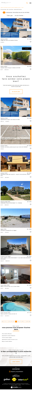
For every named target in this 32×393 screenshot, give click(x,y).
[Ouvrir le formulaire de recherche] (27, 3)
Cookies (19, 385)
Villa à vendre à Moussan (7, 333)
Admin (23, 384)
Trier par (10, 15)
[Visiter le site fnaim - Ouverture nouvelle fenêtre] (14, 379)
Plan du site (11, 384)
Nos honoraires (5, 384)
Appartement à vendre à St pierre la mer (10, 339)
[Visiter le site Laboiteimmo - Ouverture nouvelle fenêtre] (16, 387)
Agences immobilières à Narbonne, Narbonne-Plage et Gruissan (10, 7)
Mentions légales (18, 384)
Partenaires (27, 384)
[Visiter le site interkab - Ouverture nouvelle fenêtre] (23, 379)
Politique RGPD (14, 385)
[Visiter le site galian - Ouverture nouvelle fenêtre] (7, 379)
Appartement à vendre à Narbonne (8, 335)
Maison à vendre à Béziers (7, 341)
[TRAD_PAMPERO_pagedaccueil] (6, 3)
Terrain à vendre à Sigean (7, 337)
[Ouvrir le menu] (30, 3)
